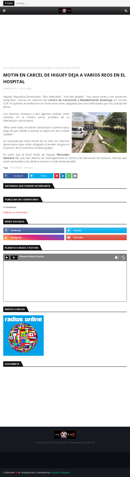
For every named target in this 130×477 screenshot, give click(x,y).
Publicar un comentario (15, 212)
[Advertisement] (65, 37)
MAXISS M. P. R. (12, 88)
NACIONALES (16, 167)
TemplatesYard (28, 472)
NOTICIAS (14, 68)
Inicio (5, 68)
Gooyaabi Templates (60, 472)
